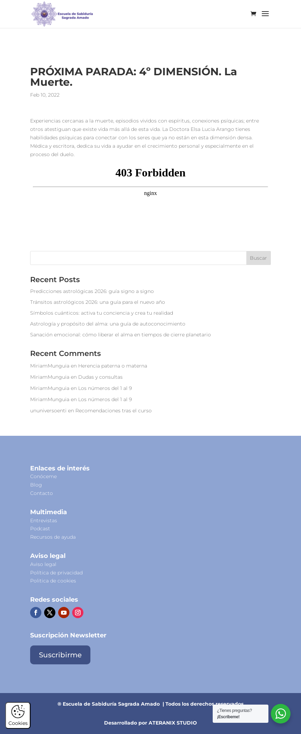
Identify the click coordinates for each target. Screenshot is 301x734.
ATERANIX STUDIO (173, 723)
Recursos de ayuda (53, 537)
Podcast (40, 528)
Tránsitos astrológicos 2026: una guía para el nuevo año (97, 302)
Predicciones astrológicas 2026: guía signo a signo (92, 291)
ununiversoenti (48, 410)
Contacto (41, 493)
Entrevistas (43, 520)
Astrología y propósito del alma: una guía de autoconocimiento (107, 324)
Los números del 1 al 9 (105, 388)
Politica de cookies (53, 581)
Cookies (18, 720)
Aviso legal (43, 564)
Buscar (258, 258)
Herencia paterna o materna (112, 366)
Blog (36, 485)
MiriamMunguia (49, 366)
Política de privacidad (56, 572)
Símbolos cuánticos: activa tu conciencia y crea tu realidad (101, 313)
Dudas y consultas (100, 377)
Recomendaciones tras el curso (113, 410)
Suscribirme (60, 655)
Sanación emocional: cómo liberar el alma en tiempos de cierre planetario (120, 334)
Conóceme (43, 476)
